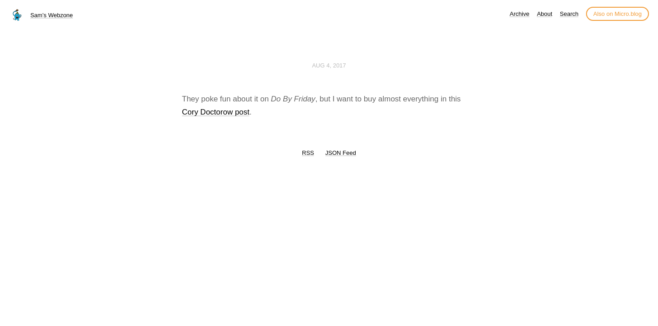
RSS (308, 152)
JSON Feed (340, 152)
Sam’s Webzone (51, 15)
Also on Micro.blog (617, 13)
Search (569, 13)
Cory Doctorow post (215, 112)
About (544, 13)
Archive (519, 13)
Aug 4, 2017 (329, 65)
